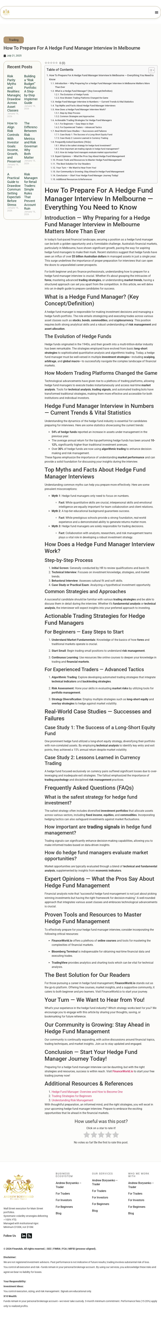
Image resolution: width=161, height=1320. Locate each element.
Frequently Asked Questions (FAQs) (73, 142)
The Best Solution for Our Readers (73, 163)
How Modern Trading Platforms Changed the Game (84, 98)
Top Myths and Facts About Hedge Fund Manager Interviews (85, 105)
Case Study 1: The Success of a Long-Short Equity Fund (86, 134)
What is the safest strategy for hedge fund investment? (85, 145)
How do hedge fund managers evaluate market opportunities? (89, 152)
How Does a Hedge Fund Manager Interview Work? (80, 109)
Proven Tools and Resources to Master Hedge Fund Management (88, 160)
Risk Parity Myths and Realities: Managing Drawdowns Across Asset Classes (15, 93)
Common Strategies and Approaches (77, 116)
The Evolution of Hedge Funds (74, 94)
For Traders (63, 1193)
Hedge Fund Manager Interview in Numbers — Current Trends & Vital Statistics (94, 101)
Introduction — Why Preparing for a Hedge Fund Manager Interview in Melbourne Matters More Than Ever (102, 85)
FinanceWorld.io (123, 1071)
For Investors (64, 1200)
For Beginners (64, 1207)
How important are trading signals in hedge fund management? (89, 149)
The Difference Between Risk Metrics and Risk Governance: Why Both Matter (33, 140)
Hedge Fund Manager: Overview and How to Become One (87, 1091)
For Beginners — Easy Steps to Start (76, 124)
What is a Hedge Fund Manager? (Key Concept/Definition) (84, 91)
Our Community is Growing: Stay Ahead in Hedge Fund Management (90, 171)
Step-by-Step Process (70, 113)
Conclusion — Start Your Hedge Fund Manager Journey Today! (87, 175)
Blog (58, 1213)
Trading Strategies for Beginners (72, 1096)
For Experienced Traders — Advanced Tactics (81, 127)
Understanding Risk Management (72, 1100)
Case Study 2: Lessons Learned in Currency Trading (84, 138)
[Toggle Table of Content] (150, 70)
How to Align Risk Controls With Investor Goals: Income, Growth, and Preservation (16, 142)
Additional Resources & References (74, 179)
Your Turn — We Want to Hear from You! (76, 167)
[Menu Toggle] (156, 12)
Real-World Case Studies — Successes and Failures (81, 131)
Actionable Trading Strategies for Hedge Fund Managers (83, 120)
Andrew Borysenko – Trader (68, 1185)
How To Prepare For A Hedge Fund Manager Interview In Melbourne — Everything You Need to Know (101, 77)
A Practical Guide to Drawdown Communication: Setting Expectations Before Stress (18, 189)
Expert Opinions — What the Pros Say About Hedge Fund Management (90, 156)
